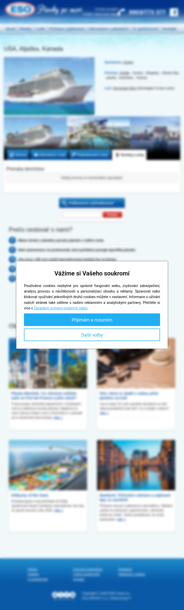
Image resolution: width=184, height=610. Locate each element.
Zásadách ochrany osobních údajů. (61, 308)
